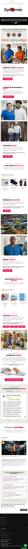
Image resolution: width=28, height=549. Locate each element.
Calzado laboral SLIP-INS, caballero (14, 188)
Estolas (14, 326)
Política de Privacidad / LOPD (5, 533)
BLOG (2, 530)
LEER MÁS (3, 467)
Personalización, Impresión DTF (5, 189)
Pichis (21, 326)
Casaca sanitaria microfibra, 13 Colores (5, 304)
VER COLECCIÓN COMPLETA (14, 379)
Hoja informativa (3, 524)
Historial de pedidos (4, 521)
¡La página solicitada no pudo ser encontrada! (10, 25)
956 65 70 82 (4, 545)
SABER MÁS (6, 210)
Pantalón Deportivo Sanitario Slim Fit (23, 303)
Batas (6, 326)
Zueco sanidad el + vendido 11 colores (14, 304)
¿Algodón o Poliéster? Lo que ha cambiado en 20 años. (10, 456)
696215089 (4, 541)
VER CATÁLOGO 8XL (8, 96)
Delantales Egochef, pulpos (23, 188)
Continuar (24, 509)
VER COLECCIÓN (7, 78)
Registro (5, 3)
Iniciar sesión (10, 3)
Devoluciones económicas (5, 537)
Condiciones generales (4, 535)
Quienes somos (3, 532)
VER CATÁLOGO (7, 270)
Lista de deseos (3, 522)
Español (14, 1)
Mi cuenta (2, 519)
